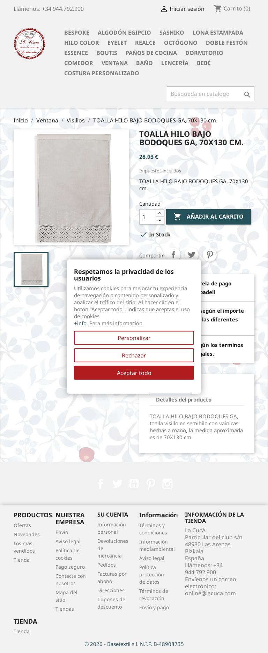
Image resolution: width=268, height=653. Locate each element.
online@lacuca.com (210, 593)
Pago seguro (70, 566)
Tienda (22, 559)
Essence (76, 53)
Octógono (181, 43)
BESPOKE (76, 32)
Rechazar (134, 355)
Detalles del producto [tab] (183, 399)
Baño (144, 63)
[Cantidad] (147, 217)
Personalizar (134, 338)
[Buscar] (210, 93)
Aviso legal (68, 541)
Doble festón (227, 43)
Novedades (27, 534)
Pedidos (106, 564)
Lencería (174, 63)
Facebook (100, 484)
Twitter (117, 484)
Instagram (167, 484)
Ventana (115, 63)
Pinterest (210, 255)
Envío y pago (154, 607)
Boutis (106, 53)
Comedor (78, 63)
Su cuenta (112, 514)
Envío (61, 532)
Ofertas (22, 525)
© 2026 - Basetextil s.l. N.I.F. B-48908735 (134, 643)
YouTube (134, 484)
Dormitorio (204, 53)
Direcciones (111, 590)
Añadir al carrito (208, 216)
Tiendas (64, 608)
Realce (145, 43)
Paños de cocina (151, 53)
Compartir (173, 255)
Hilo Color (81, 43)
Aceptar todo (134, 373)
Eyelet (117, 43)
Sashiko (171, 32)
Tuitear (192, 255)
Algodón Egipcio (124, 32)
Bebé (204, 63)
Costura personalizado (101, 73)
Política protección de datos (151, 574)
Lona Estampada (218, 32)
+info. (81, 323)
